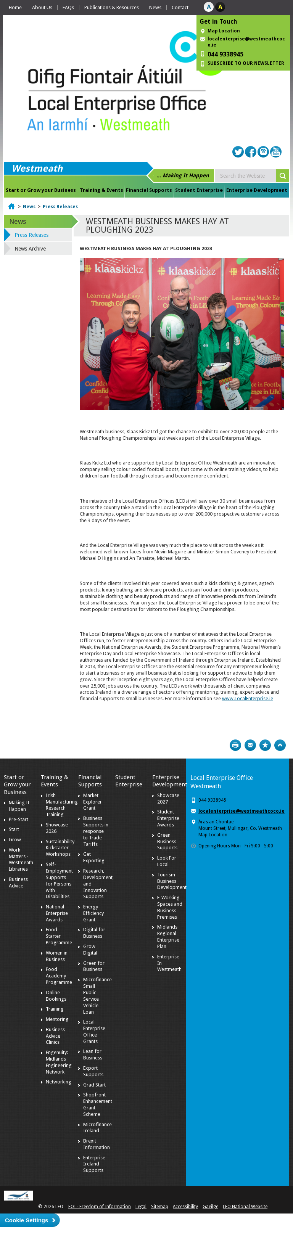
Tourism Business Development (172, 881)
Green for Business (94, 966)
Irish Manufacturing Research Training (62, 805)
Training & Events (101, 190)
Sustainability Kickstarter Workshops (60, 848)
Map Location (224, 31)
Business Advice (18, 882)
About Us (42, 7)
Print (235, 745)
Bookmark (265, 745)
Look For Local (166, 861)
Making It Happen (19, 806)
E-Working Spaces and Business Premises (169, 907)
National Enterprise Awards (57, 913)
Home (15, 7)
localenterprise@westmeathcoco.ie (246, 42)
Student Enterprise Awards (168, 818)
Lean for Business (92, 1054)
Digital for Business (94, 933)
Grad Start (94, 1085)
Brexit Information (96, 1144)
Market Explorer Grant (92, 801)
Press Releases (60, 206)
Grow (15, 839)
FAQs (68, 7)
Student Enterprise (199, 190)
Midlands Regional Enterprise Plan (168, 936)
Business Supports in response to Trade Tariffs (95, 831)
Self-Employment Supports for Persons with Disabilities (59, 880)
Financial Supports (149, 190)
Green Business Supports (167, 841)
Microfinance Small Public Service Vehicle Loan (97, 995)
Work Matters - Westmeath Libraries (21, 859)
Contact (180, 7)
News (155, 7)
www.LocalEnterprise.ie (247, 698)
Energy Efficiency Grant (93, 913)
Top (280, 745)
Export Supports (93, 1071)
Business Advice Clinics (55, 1036)
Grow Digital (90, 949)
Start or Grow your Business (41, 190)
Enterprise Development (256, 190)
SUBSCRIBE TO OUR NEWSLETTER (246, 63)
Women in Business (57, 956)
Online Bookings (56, 996)
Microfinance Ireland (97, 1128)
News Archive (30, 249)
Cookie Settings (26, 1220)
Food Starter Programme (59, 936)
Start (14, 829)
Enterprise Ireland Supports (94, 1164)
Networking (58, 1082)
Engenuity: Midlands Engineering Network (59, 1062)
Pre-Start (18, 819)
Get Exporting (94, 857)
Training (55, 1009)
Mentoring (57, 1019)
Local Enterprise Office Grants (94, 1031)
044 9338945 (225, 54)
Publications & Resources (111, 7)
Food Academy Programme (59, 975)
